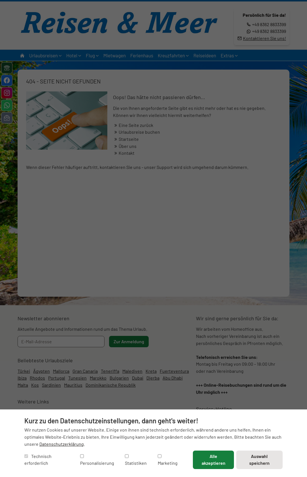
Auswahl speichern (259, 459)
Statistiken (136, 460)
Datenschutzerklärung (61, 444)
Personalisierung (97, 460)
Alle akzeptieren (213, 459)
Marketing (168, 460)
